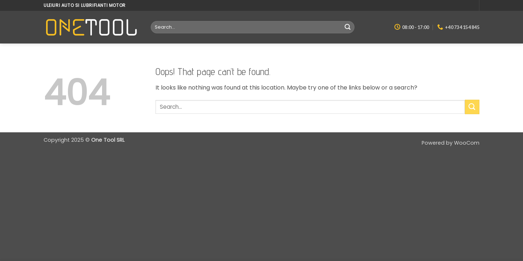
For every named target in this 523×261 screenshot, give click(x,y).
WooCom (466, 142)
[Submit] (347, 27)
